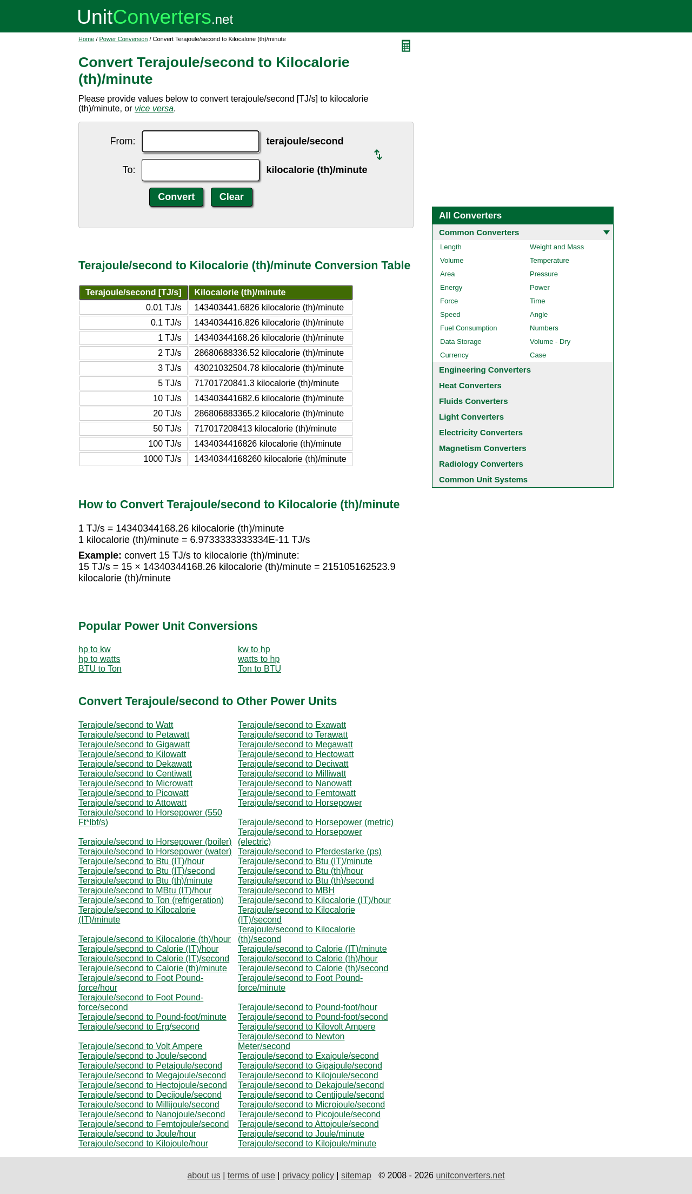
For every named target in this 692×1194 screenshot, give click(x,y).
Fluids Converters (473, 401)
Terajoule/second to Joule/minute (301, 1133)
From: (122, 141)
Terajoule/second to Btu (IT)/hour (141, 861)
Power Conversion (123, 39)
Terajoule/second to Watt (126, 724)
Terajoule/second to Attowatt (132, 802)
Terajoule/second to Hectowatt (296, 754)
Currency (454, 355)
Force (449, 301)
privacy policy (308, 1175)
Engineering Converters (485, 369)
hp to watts (99, 659)
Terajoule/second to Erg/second (138, 1026)
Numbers (544, 328)
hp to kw (94, 649)
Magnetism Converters (483, 448)
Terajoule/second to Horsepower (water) (155, 851)
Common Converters (479, 232)
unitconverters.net (470, 1175)
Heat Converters (470, 385)
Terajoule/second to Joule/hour (137, 1133)
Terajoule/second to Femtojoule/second (153, 1124)
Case (538, 355)
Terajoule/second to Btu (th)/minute (145, 880)
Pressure (544, 274)
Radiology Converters (481, 463)
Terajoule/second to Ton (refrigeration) (151, 900)
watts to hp (259, 659)
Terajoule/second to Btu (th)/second (306, 880)
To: (128, 169)
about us (203, 1175)
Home (86, 39)
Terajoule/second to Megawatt (295, 744)
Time (537, 301)
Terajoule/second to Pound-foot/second (313, 1016)
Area (447, 274)
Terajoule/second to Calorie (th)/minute (152, 968)
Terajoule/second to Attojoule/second (308, 1124)
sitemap (356, 1175)
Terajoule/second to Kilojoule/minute (307, 1143)
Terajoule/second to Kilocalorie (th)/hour (154, 939)
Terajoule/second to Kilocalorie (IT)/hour (314, 900)
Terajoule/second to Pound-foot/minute (152, 1016)
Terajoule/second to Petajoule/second (150, 1065)
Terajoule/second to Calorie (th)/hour (308, 958)
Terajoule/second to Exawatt (292, 724)
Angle (539, 314)
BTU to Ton (100, 668)
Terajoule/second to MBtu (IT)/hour (144, 890)
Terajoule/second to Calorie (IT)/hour (148, 948)
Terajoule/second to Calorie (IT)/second (153, 958)
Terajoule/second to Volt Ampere (140, 1046)
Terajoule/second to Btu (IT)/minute (305, 861)
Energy (451, 287)
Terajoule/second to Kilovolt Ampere (306, 1026)
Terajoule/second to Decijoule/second (150, 1094)
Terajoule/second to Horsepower (300, 802)
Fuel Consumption (468, 328)
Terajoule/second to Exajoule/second (308, 1055)
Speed (450, 314)
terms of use (251, 1175)
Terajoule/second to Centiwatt (135, 773)
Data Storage (461, 341)
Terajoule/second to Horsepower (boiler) (155, 841)
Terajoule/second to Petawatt (133, 734)
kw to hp (254, 649)
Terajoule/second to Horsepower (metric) (316, 822)
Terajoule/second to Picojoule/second (309, 1114)
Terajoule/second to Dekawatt (135, 763)
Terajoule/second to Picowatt (133, 793)
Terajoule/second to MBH (286, 890)
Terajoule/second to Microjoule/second (311, 1104)
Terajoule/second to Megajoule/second (152, 1075)
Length (451, 247)
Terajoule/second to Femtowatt (297, 793)
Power (540, 287)
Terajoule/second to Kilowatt (132, 754)
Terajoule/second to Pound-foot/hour (307, 1007)
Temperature (549, 260)
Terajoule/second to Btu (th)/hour (300, 870)
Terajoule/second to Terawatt (293, 734)
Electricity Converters (481, 432)
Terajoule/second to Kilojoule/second (308, 1075)
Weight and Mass (557, 247)
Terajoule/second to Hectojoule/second (152, 1085)
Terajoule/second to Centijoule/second (311, 1094)
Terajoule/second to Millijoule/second (148, 1104)
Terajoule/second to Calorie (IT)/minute (312, 948)
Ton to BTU (259, 668)
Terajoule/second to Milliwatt (292, 773)
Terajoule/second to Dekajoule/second (311, 1085)
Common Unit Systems (483, 479)
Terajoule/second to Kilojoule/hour (143, 1143)
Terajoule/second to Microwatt (135, 783)
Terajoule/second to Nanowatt (295, 783)
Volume (451, 260)
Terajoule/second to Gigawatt (134, 744)
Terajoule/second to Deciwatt (293, 763)
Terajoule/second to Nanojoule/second (151, 1114)
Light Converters (471, 416)
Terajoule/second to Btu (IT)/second (146, 870)
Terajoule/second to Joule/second (142, 1055)
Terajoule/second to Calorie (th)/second (313, 968)
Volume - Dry (550, 341)
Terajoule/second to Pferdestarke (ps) (310, 851)
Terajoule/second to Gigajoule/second (310, 1065)
